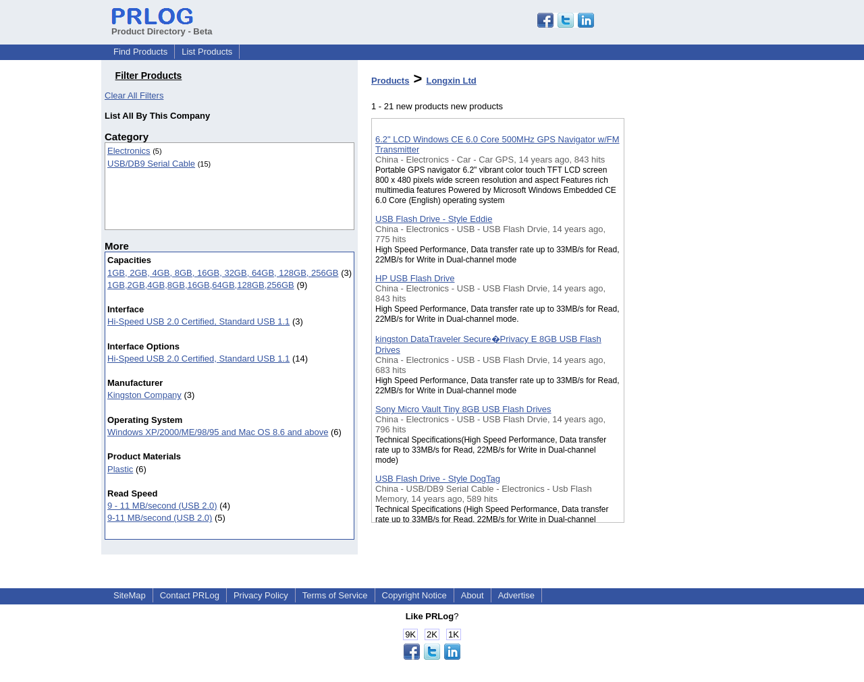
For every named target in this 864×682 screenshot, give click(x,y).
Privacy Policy (261, 595)
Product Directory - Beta (162, 26)
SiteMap (129, 595)
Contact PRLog (189, 595)
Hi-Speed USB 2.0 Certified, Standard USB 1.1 (198, 321)
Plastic (120, 469)
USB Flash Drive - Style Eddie (433, 219)
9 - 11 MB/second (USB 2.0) (162, 506)
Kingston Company (144, 395)
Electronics (129, 151)
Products (390, 81)
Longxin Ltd (451, 81)
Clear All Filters (134, 95)
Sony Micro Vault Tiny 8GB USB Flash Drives (463, 409)
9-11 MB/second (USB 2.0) (159, 518)
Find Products (140, 52)
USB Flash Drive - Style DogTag (437, 479)
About (472, 595)
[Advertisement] (692, 350)
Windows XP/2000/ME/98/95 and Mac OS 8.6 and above (217, 432)
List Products (207, 52)
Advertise (516, 595)
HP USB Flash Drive (415, 278)
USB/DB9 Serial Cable (151, 164)
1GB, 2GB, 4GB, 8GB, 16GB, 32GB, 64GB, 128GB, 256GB (223, 273)
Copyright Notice (414, 595)
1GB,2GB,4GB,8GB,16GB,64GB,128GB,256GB (200, 285)
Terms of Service (335, 595)
